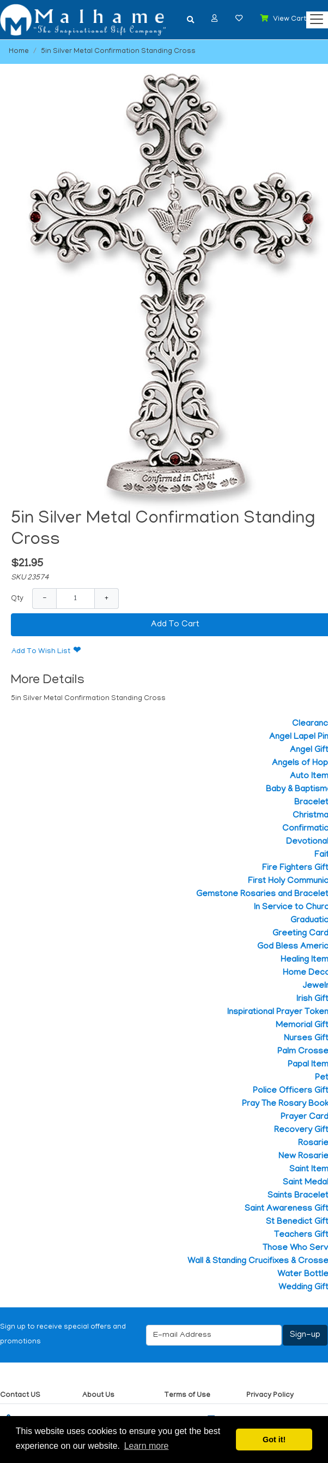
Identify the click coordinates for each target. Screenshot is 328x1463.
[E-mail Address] (214, 1335)
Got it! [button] (274, 1439)
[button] (214, 18)
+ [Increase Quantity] (106, 598)
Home (19, 52)
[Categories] (313, 16)
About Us (98, 1395)
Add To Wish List (40, 652)
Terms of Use (187, 1395)
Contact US (20, 1395)
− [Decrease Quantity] (44, 598)
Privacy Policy (270, 1395)
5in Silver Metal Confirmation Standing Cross (118, 52)
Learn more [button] (146, 1445)
